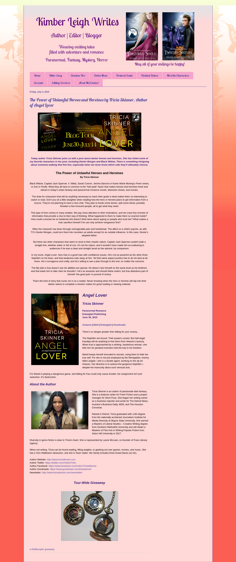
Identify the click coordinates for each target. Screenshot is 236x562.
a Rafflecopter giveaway (42, 549)
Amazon (87, 324)
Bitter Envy (55, 75)
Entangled (105, 324)
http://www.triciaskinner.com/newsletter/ (62, 472)
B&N (95, 324)
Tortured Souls (124, 75)
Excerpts (38, 83)
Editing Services (61, 83)
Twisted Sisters (149, 75)
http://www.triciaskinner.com (61, 459)
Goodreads (119, 324)
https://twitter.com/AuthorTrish (60, 462)
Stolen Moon (100, 75)
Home (37, 75)
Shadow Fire (78, 75)
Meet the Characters (178, 75)
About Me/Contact (88, 83)
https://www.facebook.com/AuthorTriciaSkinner (73, 466)
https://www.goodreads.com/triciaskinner (71, 469)
